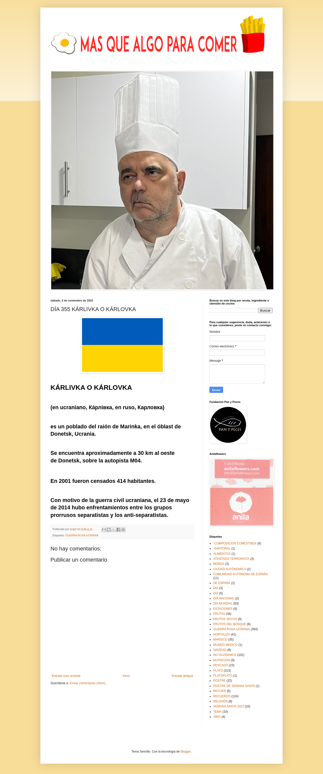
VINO (217, 716)
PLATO (218, 670)
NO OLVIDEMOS (224, 655)
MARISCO (220, 639)
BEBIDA (218, 564)
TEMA (217, 711)
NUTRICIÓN (221, 660)
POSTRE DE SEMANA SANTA (234, 686)
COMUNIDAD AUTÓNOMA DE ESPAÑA (240, 574)
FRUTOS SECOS (225, 619)
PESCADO (220, 665)
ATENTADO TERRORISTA (231, 559)
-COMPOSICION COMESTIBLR (235, 543)
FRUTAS (219, 614)
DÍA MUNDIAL (223, 603)
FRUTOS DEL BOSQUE (229, 624)
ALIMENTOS (222, 554)
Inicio (126, 676)
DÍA (215, 593)
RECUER (219, 691)
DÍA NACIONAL (223, 598)
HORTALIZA (221, 634)
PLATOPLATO (222, 675)
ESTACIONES (222, 609)
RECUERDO (222, 696)
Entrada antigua (182, 676)
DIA (215, 588)
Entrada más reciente (66, 676)
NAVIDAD (219, 650)
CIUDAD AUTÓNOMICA (229, 569)
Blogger (185, 751)
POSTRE (219, 680)
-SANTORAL (221, 548)
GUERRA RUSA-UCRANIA (81, 535)
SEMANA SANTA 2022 (228, 706)
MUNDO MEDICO (225, 645)
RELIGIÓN (220, 701)
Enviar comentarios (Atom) (87, 683)
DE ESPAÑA (221, 583)
